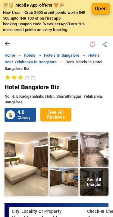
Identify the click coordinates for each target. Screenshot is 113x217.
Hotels (29, 55)
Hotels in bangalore (61, 55)
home (10, 55)
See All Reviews (56, 114)
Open (101, 8)
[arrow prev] (7, 44)
